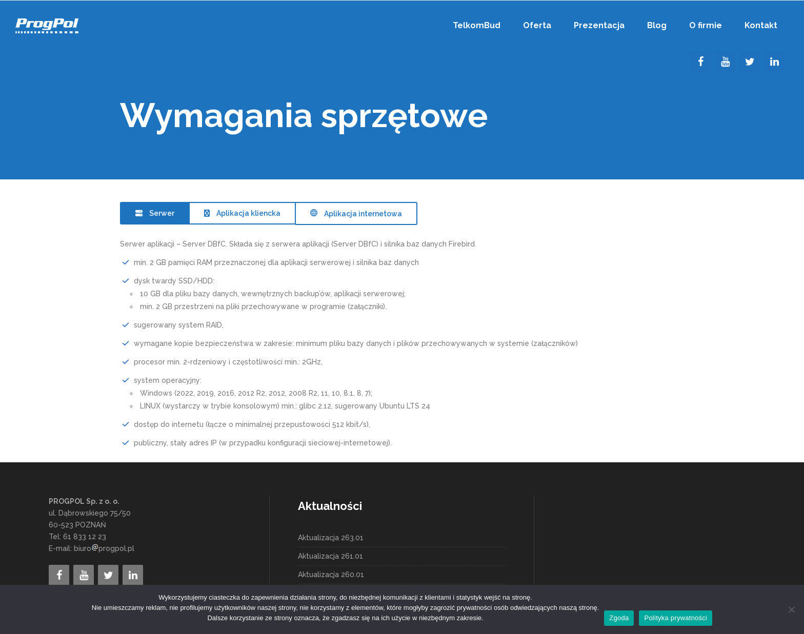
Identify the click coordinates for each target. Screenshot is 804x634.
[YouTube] (725, 62)
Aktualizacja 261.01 (330, 556)
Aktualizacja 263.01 (331, 538)
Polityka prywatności (675, 618)
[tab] (154, 213)
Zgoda (619, 618)
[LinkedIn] (774, 62)
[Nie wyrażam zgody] (791, 609)
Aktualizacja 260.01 (331, 574)
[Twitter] (749, 62)
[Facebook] (700, 62)
